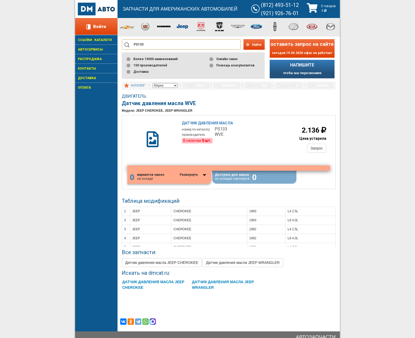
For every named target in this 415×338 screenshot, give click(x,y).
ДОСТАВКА (87, 78)
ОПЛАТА (84, 87)
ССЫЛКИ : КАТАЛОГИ (95, 40)
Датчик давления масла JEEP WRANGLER (242, 263)
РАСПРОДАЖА (90, 59)
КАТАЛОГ (138, 85)
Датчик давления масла (207, 123)
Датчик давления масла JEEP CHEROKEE (161, 263)
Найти (256, 45)
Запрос (316, 148)
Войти (99, 26)
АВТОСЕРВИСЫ (90, 49)
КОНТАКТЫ (87, 68)
